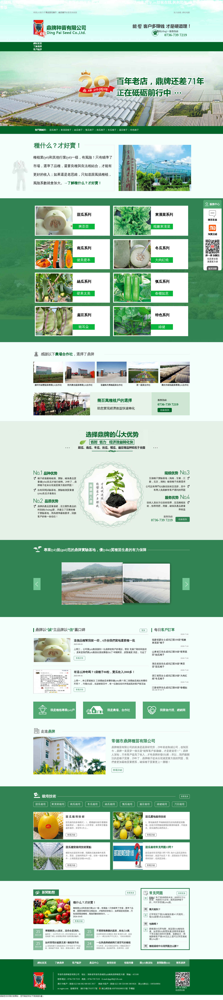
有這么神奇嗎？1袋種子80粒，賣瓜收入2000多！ (104, 672)
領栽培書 (128, 963)
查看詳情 (79, 658)
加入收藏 (177, 12)
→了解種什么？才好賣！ (83, 183)
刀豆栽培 (179, 804)
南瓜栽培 (75, 804)
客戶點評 (76, 963)
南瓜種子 (101, 130)
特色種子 (134, 130)
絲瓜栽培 (110, 804)
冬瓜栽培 (92, 804)
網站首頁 (42, 963)
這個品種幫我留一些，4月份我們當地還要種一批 (104, 640)
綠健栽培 (162, 804)
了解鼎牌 (59, 963)
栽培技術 (111, 963)
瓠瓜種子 (89, 130)
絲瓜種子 (78, 130)
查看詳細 (117, 770)
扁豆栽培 (145, 804)
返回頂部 (212, 268)
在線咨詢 (164, 410)
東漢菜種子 (66, 130)
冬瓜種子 (112, 130)
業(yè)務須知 (146, 963)
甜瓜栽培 (40, 804)
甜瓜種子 (53, 130)
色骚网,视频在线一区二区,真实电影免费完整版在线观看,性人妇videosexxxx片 (31, 999)
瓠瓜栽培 (127, 804)
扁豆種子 (123, 130)
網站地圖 (186, 12)
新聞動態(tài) (163, 963)
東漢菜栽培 (57, 804)
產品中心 (94, 963)
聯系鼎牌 (180, 963)
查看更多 (184, 796)
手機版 (132, 988)
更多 (143, 630)
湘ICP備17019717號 (88, 988)
